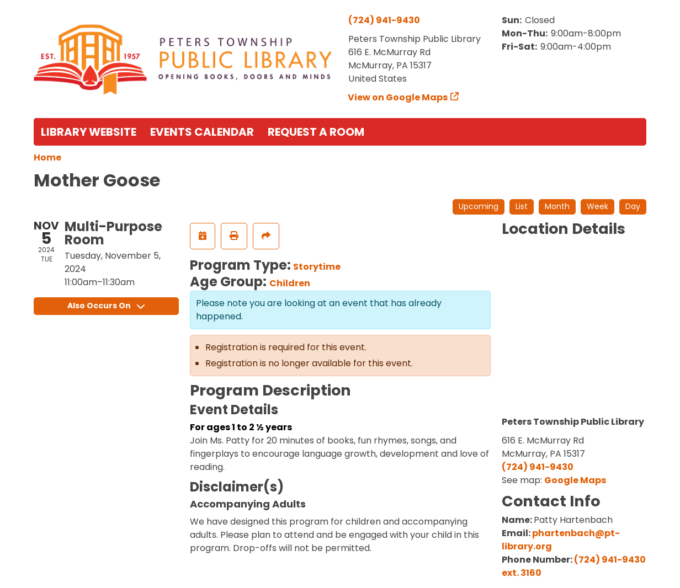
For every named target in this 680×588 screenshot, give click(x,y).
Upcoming (478, 206)
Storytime (317, 266)
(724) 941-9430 (384, 20)
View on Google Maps (398, 97)
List (522, 206)
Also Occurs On (106, 305)
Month (557, 206)
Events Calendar (202, 132)
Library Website (88, 132)
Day (632, 206)
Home (47, 157)
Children (289, 283)
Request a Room (316, 132)
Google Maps (575, 480)
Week (597, 206)
